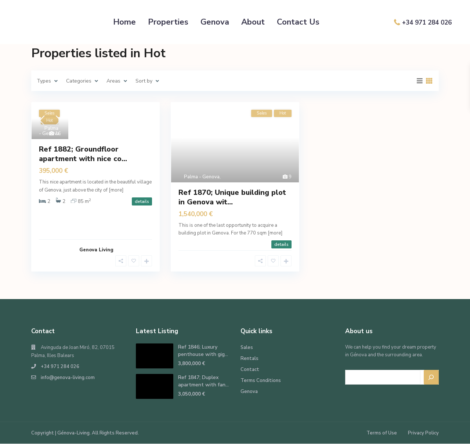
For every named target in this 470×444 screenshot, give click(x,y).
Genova (214, 22)
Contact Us (298, 22)
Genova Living (96, 250)
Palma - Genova (49, 131)
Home (124, 22)
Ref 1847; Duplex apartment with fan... (203, 381)
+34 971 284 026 (427, 22)
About (253, 22)
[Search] (431, 377)
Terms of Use (381, 433)
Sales (247, 347)
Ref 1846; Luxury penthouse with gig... (203, 350)
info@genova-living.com (68, 377)
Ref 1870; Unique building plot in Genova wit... (232, 197)
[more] (116, 190)
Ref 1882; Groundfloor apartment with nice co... (83, 154)
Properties (168, 22)
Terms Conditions (261, 380)
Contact (250, 369)
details (142, 201)
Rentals (249, 358)
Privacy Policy (423, 433)
